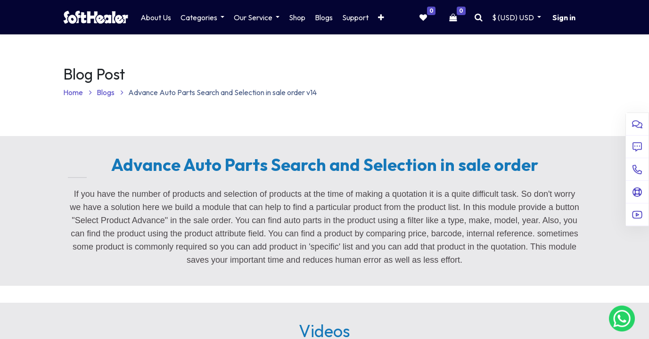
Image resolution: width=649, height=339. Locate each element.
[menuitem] (155, 17)
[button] (381, 17)
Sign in (563, 17)
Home (77, 92)
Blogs (110, 92)
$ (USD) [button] (513, 17)
